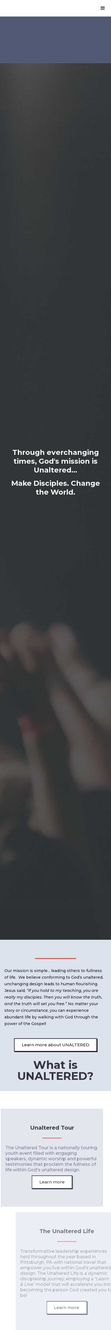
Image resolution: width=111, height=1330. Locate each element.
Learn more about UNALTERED (55, 1044)
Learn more (50, 1182)
